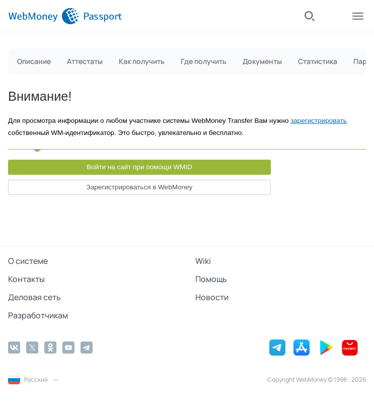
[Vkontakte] (14, 347)
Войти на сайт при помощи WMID (139, 167)
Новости (212, 297)
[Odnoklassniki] (50, 347)
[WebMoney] (43, 16)
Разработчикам (38, 315)
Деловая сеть (34, 297)
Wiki (203, 260)
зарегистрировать (318, 120)
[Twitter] (32, 347)
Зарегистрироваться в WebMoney (139, 187)
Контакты (26, 279)
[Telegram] (87, 347)
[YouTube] (68, 347)
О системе (28, 260)
